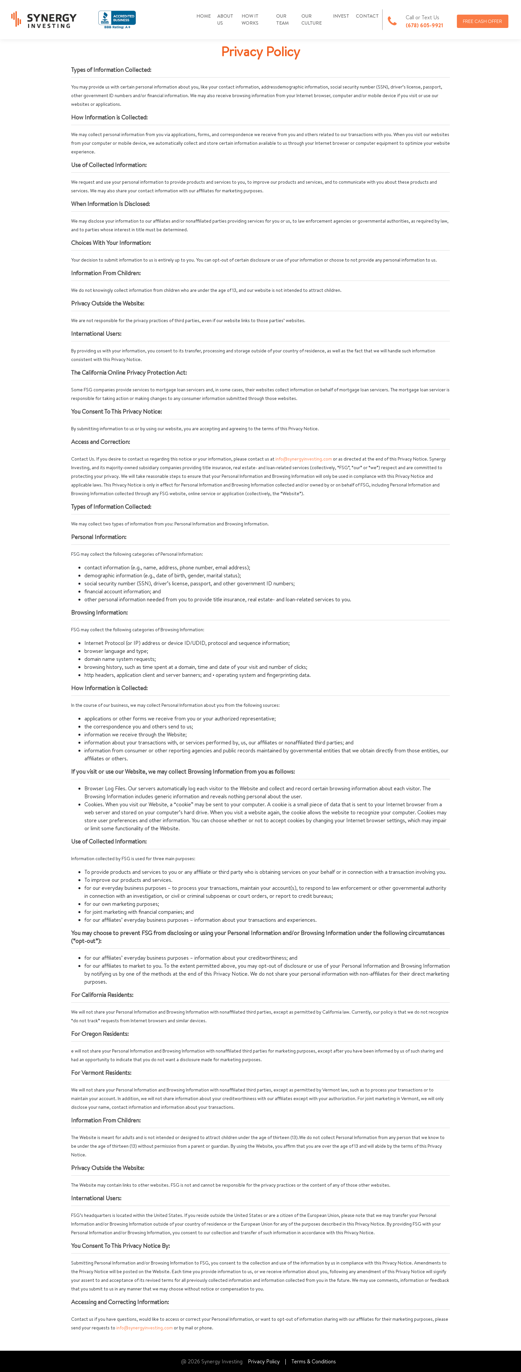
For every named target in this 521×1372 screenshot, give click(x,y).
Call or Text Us (422, 17)
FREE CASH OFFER (482, 21)
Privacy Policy (264, 1361)
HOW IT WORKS (250, 19)
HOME (203, 16)
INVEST (341, 16)
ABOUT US (225, 19)
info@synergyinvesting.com (303, 459)
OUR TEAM (282, 19)
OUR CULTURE (311, 19)
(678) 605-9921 (424, 25)
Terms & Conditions (313, 1361)
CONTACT (367, 16)
